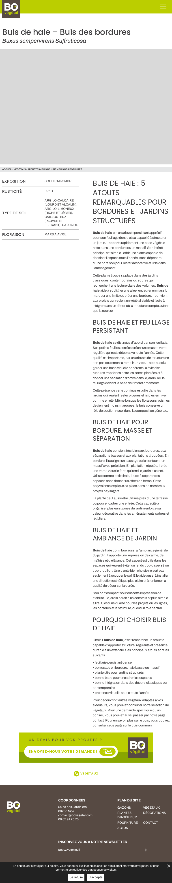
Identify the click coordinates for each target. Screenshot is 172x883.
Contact (150, 822)
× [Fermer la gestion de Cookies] (169, 866)
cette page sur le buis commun (129, 725)
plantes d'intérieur (127, 815)
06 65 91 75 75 (68, 819)
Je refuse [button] (76, 877)
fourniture (127, 822)
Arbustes (34, 169)
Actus (122, 828)
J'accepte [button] (96, 877)
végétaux (20, 169)
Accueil (7, 169)
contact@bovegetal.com (75, 815)
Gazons (124, 807)
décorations (154, 812)
